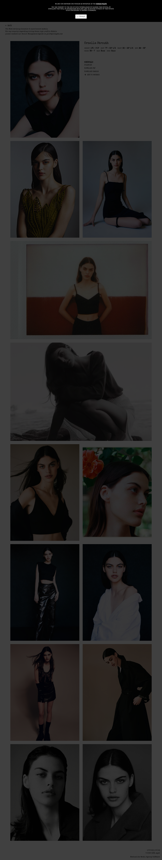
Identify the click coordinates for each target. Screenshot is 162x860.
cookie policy (101, 4)
